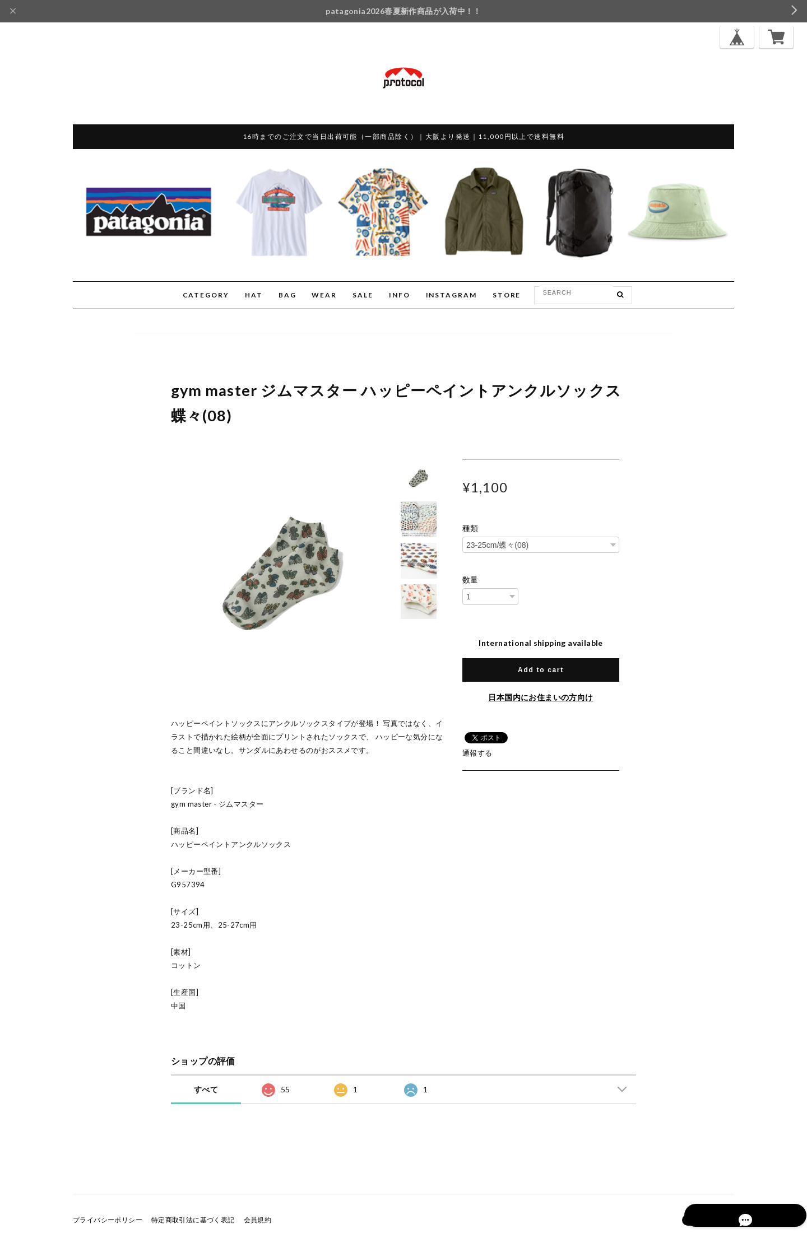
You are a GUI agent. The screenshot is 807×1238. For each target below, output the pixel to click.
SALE (363, 295)
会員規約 (258, 1220)
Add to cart (541, 670)
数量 (470, 580)
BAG (287, 295)
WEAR (324, 295)
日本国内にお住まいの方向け (540, 697)
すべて (206, 1089)
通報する (477, 752)
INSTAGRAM (451, 295)
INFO (399, 295)
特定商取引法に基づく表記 (193, 1220)
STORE (507, 295)
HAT (254, 295)
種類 (470, 528)
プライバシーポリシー (107, 1220)
